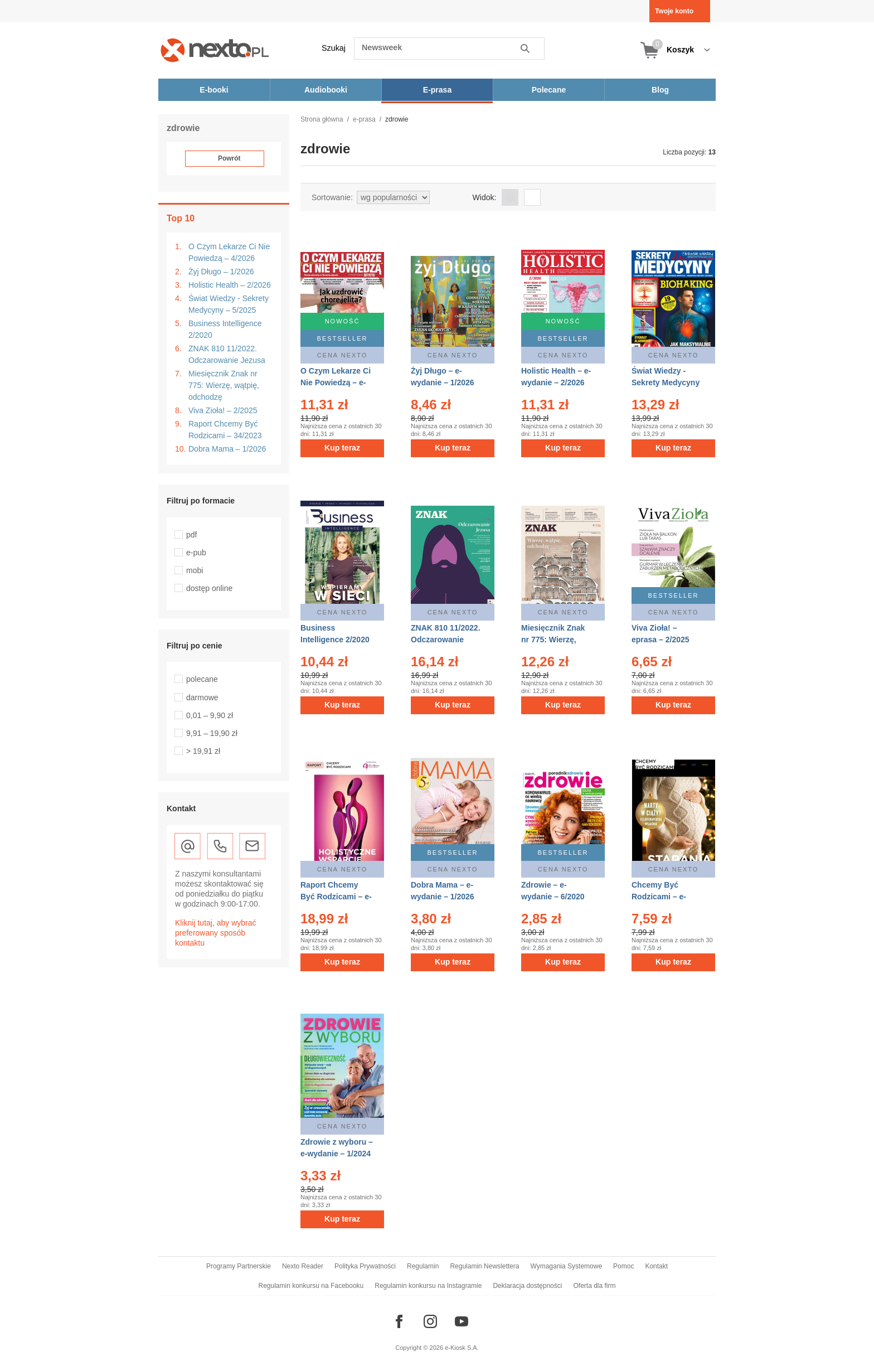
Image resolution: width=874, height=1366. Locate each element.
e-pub (196, 552)
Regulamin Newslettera (484, 1266)
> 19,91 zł (203, 751)
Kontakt (656, 1266)
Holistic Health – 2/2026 (229, 284)
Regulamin (423, 1266)
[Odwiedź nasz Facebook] (399, 1321)
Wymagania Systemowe (566, 1266)
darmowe (202, 697)
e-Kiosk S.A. (462, 1347)
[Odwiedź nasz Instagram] (430, 1321)
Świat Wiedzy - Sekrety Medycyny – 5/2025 (228, 304)
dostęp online (209, 588)
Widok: (485, 197)
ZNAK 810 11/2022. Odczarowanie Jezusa (226, 354)
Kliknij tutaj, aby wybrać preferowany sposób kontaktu (215, 932)
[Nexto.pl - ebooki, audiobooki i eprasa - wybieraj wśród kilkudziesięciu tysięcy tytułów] (214, 49)
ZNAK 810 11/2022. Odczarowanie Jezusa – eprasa (445, 639)
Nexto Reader (302, 1266)
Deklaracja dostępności (527, 1286)
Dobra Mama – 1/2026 (227, 448)
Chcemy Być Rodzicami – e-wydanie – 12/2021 (665, 896)
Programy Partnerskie (238, 1266)
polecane (202, 679)
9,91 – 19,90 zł (211, 733)
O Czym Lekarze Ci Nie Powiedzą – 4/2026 (229, 252)
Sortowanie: (332, 197)
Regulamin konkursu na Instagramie (428, 1286)
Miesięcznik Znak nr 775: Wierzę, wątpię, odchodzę (223, 385)
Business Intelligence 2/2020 (225, 329)
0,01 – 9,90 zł (209, 715)
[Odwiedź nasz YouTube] (461, 1321)
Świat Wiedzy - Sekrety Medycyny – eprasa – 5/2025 (666, 382)
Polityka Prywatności (365, 1266)
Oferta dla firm (594, 1286)
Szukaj (334, 47)
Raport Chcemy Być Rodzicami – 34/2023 (225, 429)
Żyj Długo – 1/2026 (221, 271)
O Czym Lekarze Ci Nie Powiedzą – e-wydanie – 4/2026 (335, 382)
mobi (194, 570)
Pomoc (623, 1266)
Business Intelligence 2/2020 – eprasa (335, 639)
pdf (191, 534)
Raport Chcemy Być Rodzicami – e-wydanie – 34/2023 (336, 896)
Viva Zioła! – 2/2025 (223, 410)
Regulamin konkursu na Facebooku (311, 1286)
